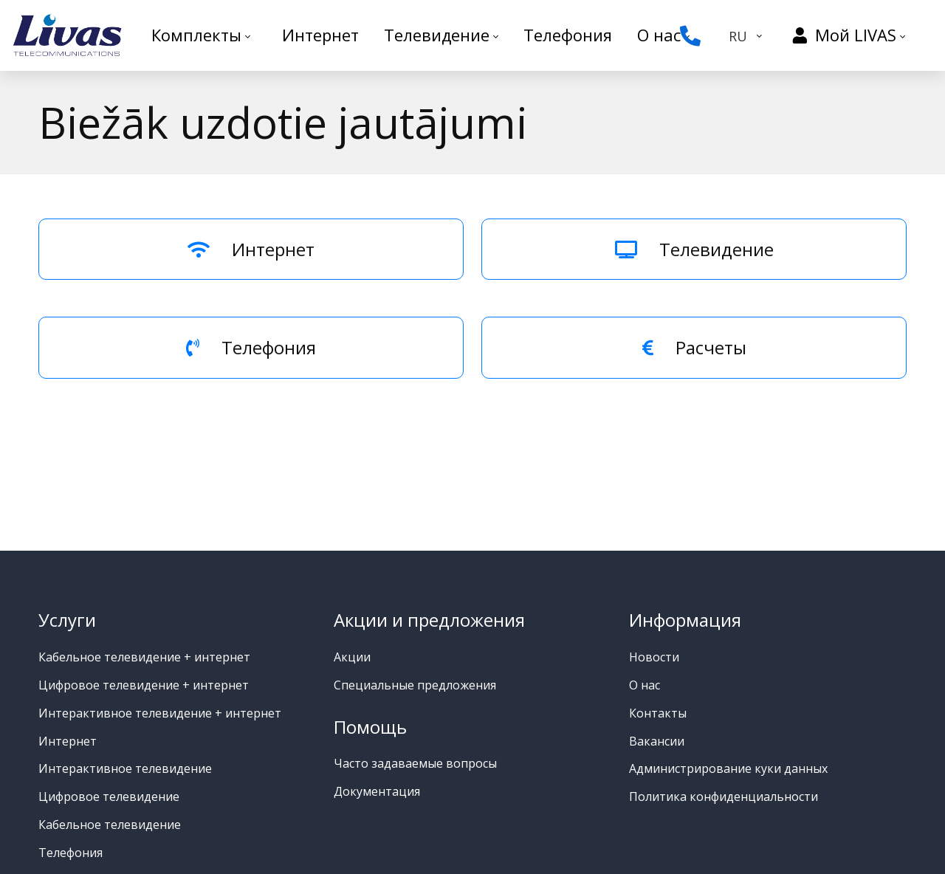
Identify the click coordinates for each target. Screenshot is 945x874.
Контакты (658, 713)
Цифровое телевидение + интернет (143, 685)
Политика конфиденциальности (723, 796)
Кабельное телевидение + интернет (144, 657)
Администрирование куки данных (728, 768)
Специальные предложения (415, 685)
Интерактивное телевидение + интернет (159, 713)
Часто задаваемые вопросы (415, 763)
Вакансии (656, 741)
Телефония (251, 347)
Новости (654, 657)
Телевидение (694, 249)
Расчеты (694, 347)
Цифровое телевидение (108, 796)
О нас (644, 685)
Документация (377, 791)
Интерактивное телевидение (125, 768)
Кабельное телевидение (109, 824)
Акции (352, 657)
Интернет (251, 249)
